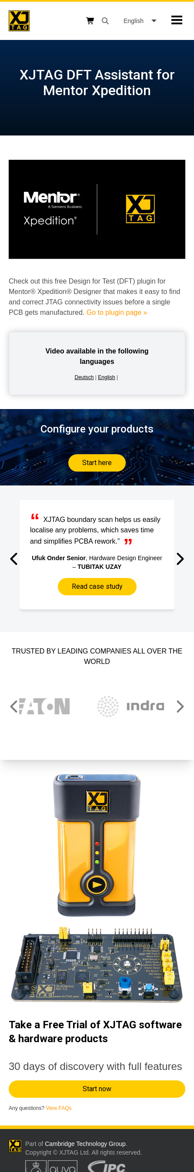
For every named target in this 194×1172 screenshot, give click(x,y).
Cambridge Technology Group (85, 1143)
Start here (97, 463)
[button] (14, 558)
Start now (97, 1089)
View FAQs (58, 1108)
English (106, 377)
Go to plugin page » (117, 312)
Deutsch (84, 377)
